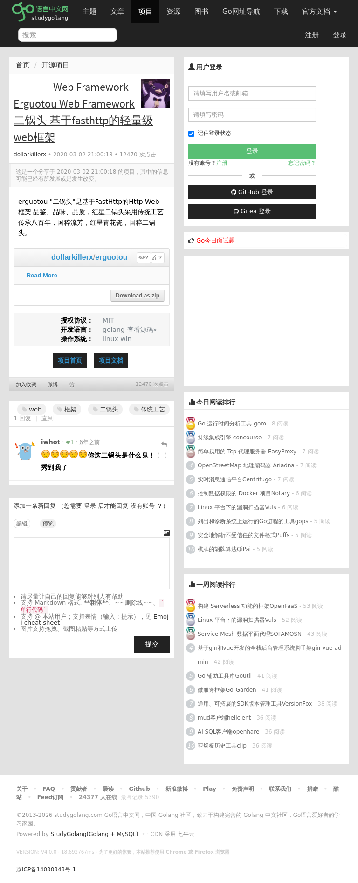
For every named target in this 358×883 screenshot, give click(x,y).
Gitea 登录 (252, 211)
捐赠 (312, 789)
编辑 (22, 523)
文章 (117, 11)
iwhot (50, 441)
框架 (66, 409)
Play (209, 789)
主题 (89, 11)
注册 (312, 35)
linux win (117, 339)
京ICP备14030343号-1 (46, 869)
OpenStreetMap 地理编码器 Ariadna (246, 465)
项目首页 (70, 360)
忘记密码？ (302, 163)
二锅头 (105, 409)
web (31, 409)
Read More (42, 275)
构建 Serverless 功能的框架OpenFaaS (247, 606)
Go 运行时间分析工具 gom (232, 423)
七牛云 (186, 834)
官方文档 (319, 11)
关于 (22, 789)
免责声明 (243, 789)
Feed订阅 (50, 797)
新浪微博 (176, 789)
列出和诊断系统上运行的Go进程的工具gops (253, 521)
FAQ (49, 789)
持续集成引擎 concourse (230, 437)
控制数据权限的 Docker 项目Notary (244, 493)
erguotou (111, 257)
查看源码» (142, 329)
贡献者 (78, 789)
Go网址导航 (242, 9)
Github (139, 789)
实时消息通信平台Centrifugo (235, 479)
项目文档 (111, 360)
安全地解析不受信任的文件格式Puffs (243, 535)
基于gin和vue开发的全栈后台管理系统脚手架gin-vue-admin (270, 655)
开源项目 (55, 65)
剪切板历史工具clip (222, 745)
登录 (340, 35)
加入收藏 (26, 385)
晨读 (108, 789)
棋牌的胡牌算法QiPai (224, 549)
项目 (145, 11)
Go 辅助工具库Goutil (225, 676)
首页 (23, 65)
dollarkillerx (30, 154)
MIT (108, 320)
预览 (48, 523)
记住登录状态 (209, 133)
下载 (281, 11)
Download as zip (137, 295)
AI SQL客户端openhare (228, 731)
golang (114, 329)
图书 (201, 11)
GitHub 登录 (252, 192)
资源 (173, 11)
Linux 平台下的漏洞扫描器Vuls (237, 507)
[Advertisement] (266, 321)
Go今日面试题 (215, 240)
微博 (53, 385)
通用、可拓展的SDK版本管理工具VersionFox (255, 704)
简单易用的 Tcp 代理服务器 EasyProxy (247, 451)
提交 (152, 644)
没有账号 (143, 505)
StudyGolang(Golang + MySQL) (94, 834)
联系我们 (280, 789)
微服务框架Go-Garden (228, 690)
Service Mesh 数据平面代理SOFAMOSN (250, 634)
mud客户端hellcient (224, 717)
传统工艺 (149, 409)
